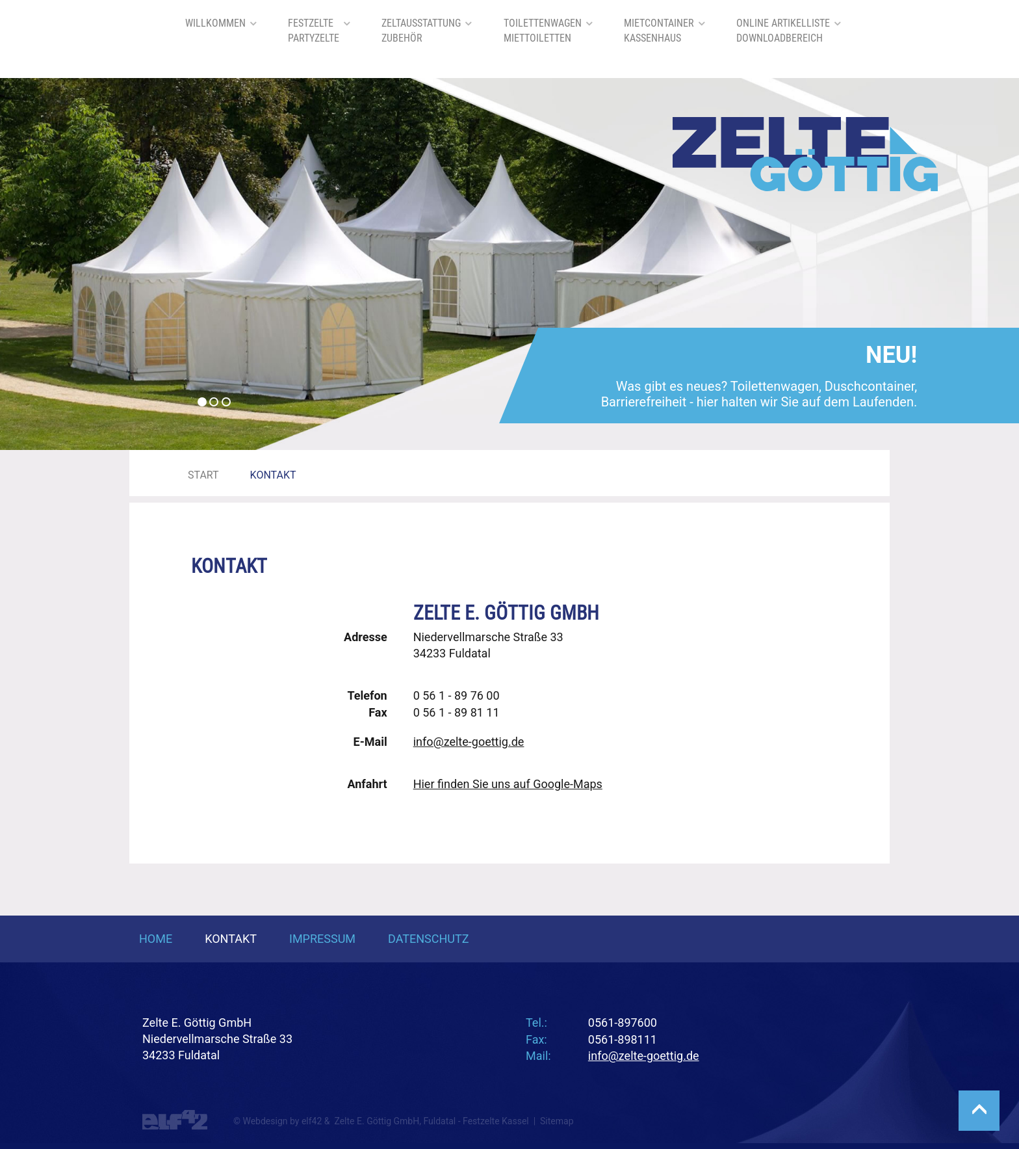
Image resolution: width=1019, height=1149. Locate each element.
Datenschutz (428, 938)
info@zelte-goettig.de (468, 741)
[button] (76, 264)
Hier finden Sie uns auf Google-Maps (507, 784)
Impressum (322, 938)
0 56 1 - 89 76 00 (456, 695)
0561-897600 (622, 1022)
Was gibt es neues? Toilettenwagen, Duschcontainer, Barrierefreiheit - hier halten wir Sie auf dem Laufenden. (759, 378)
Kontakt (231, 938)
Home (155, 938)
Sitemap (556, 1121)
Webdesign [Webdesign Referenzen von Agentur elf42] (264, 1121)
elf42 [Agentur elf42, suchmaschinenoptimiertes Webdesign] (312, 1121)
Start (203, 475)
